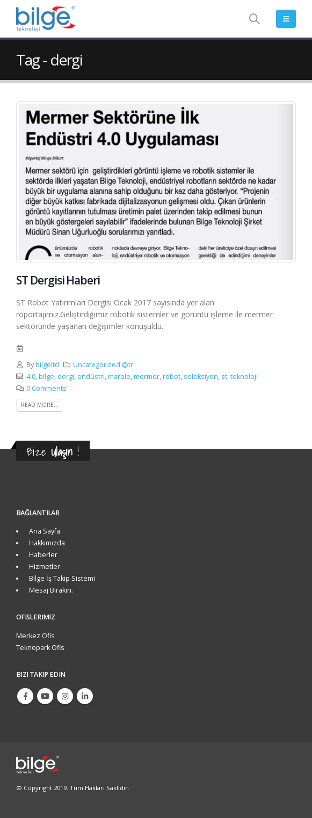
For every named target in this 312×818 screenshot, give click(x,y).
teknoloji (244, 376)
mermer (146, 376)
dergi (65, 376)
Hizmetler (43, 566)
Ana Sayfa (43, 531)
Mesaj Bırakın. (49, 590)
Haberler (41, 554)
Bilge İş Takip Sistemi (60, 578)
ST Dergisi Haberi (58, 280)
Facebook (25, 696)
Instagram (65, 696)
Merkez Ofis (35, 635)
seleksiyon (201, 376)
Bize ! (53, 452)
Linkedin (85, 696)
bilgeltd (47, 364)
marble (119, 376)
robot (171, 376)
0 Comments (46, 388)
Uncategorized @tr (103, 364)
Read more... (40, 404)
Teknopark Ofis (40, 647)
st (224, 376)
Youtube (45, 696)
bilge (46, 376)
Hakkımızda (45, 542)
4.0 (30, 376)
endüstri (91, 376)
